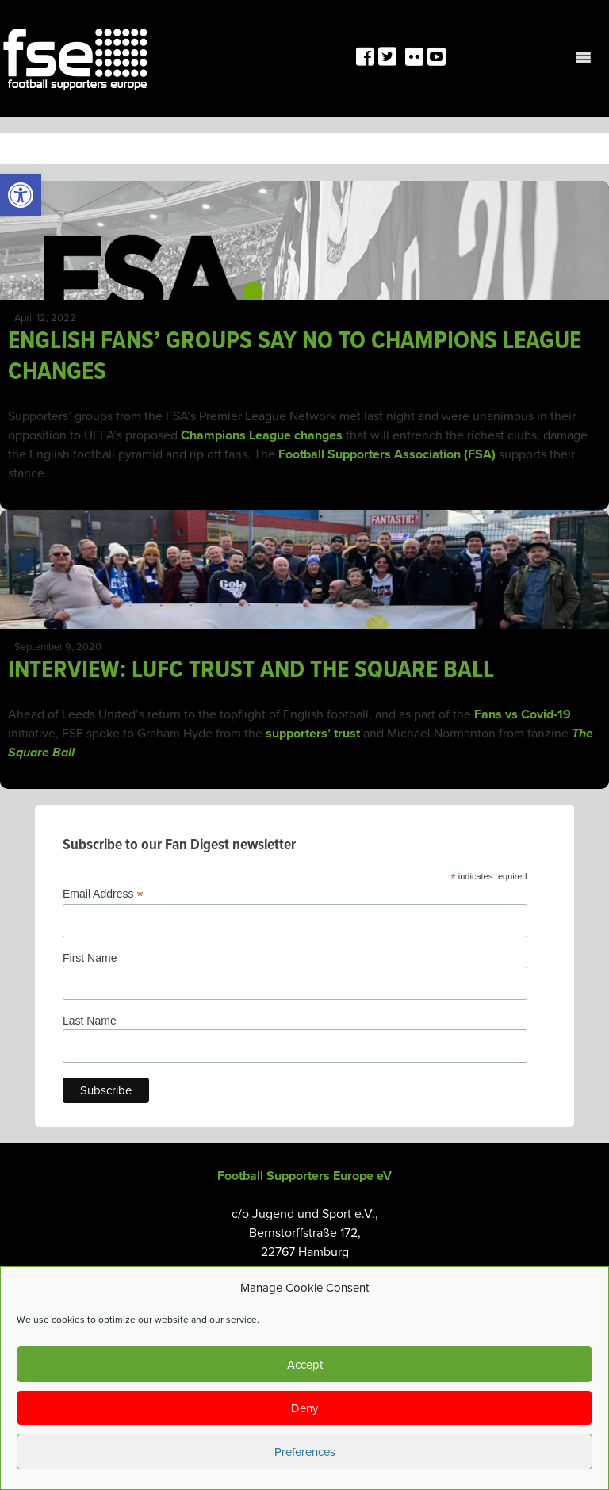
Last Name (90, 1020)
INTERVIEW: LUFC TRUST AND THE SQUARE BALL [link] (251, 670)
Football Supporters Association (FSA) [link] (387, 454)
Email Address (103, 894)
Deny (304, 1408)
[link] (20, 195)
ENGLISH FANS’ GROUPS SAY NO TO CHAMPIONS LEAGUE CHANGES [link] (294, 356)
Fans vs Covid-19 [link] (522, 714)
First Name (90, 958)
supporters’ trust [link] (313, 733)
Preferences (304, 1452)
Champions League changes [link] (262, 435)
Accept (305, 1365)
